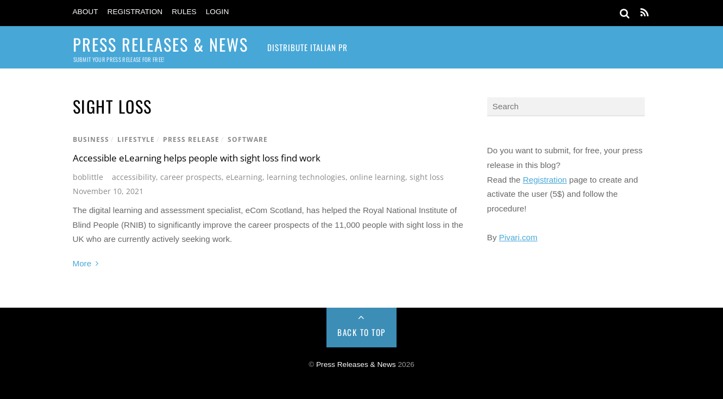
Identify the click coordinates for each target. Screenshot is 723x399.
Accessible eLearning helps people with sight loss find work (196, 158)
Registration (135, 12)
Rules (184, 12)
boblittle (88, 177)
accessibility (134, 177)
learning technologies (306, 177)
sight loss (427, 177)
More (82, 263)
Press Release (191, 139)
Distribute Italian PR (307, 47)
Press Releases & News (356, 364)
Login (217, 12)
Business (91, 139)
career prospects (191, 177)
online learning (377, 177)
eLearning (244, 177)
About (85, 12)
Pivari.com (518, 237)
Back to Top (361, 332)
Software (248, 139)
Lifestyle (136, 139)
